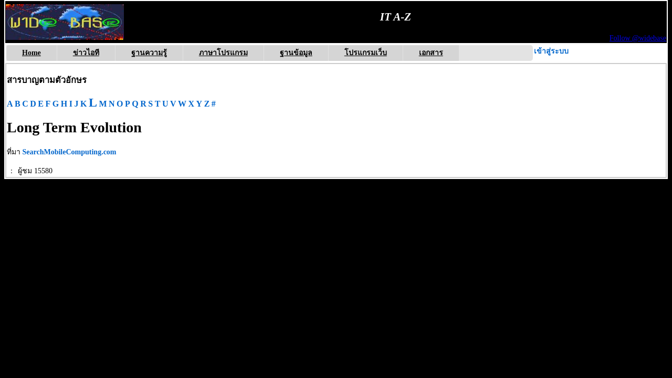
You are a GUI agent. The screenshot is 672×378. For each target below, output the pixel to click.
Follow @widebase (638, 38)
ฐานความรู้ (149, 53)
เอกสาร (431, 53)
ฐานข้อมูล (296, 53)
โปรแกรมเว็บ (365, 53)
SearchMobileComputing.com (70, 152)
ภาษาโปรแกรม (223, 53)
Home (31, 53)
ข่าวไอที (86, 53)
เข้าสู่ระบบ (551, 51)
